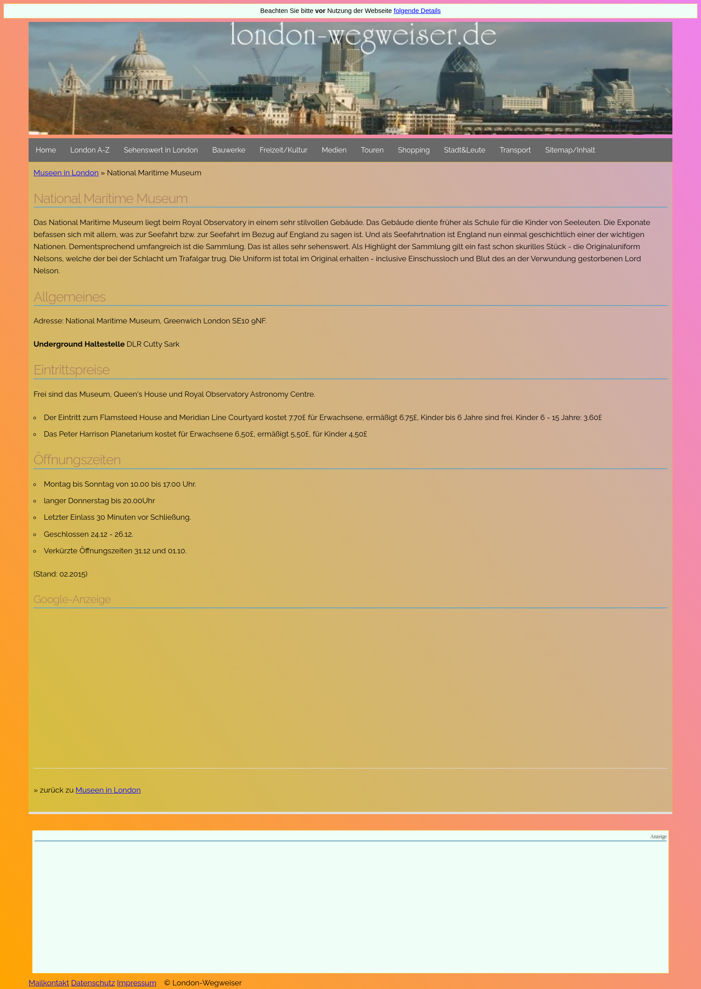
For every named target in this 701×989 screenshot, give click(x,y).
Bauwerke (228, 150)
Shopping (414, 150)
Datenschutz (93, 982)
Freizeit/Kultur (284, 150)
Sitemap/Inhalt (570, 150)
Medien (334, 150)
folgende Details (417, 10)
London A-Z (90, 150)
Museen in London (66, 172)
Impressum (136, 982)
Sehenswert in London (161, 150)
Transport (515, 150)
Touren (372, 150)
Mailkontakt (49, 982)
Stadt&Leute (464, 150)
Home (46, 150)
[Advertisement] (350, 680)
